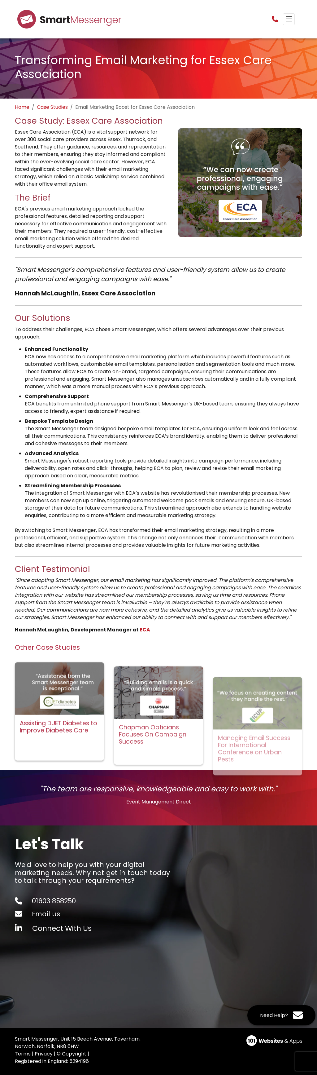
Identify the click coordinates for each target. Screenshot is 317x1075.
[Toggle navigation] (289, 19)
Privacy (44, 1053)
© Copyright (71, 1053)
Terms (23, 1053)
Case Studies (52, 107)
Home (22, 107)
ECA (145, 629)
